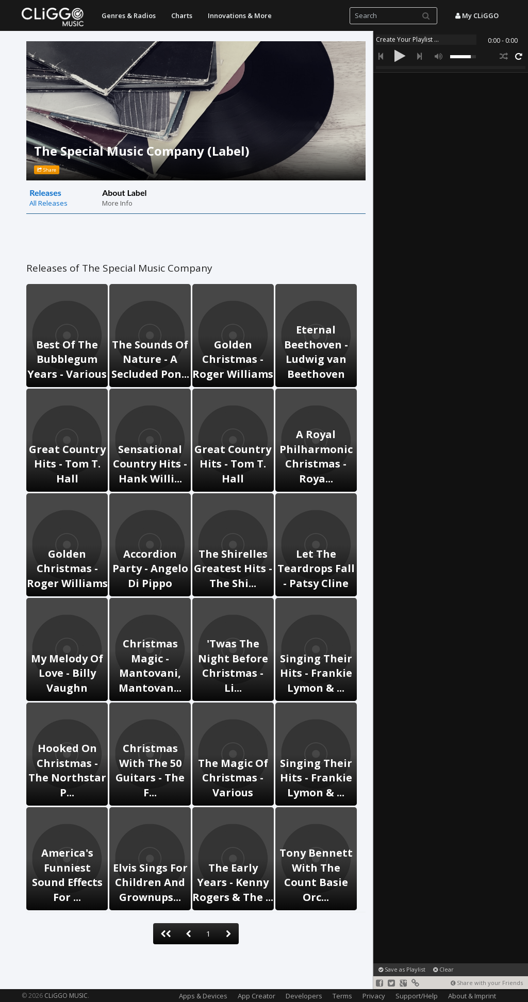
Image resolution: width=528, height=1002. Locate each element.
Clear (443, 969)
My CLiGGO (477, 15)
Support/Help (416, 995)
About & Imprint (472, 995)
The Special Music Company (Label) (142, 150)
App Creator (256, 995)
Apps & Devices (203, 995)
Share (46, 169)
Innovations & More (240, 15)
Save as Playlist (401, 969)
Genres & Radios (129, 15)
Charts (181, 15)
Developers (304, 995)
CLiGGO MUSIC (66, 995)
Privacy (373, 995)
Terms (342, 995)
